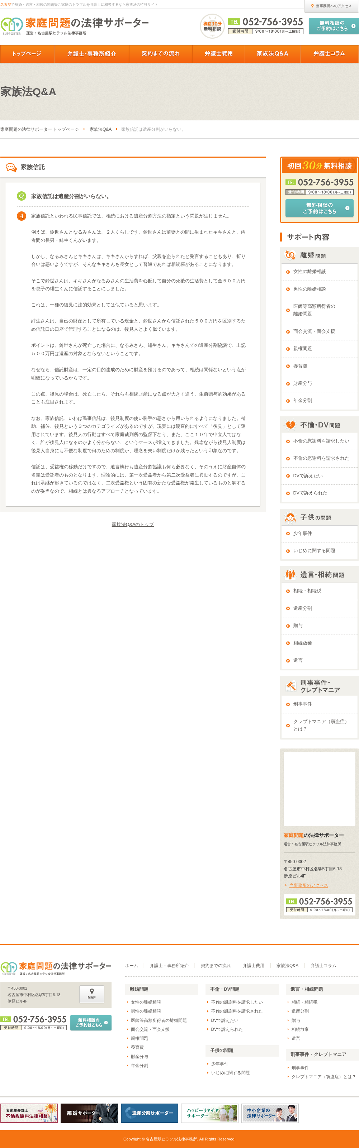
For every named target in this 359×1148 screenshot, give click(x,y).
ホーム (131, 965)
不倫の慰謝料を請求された (321, 458)
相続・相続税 (307, 590)
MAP (92, 994)
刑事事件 (302, 704)
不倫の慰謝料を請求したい (321, 441)
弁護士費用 (253, 965)
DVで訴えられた (310, 493)
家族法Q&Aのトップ (133, 524)
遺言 (298, 660)
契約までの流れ (216, 965)
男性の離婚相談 (309, 289)
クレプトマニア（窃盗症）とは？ (321, 725)
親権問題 (302, 348)
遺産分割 (302, 608)
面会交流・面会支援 (314, 331)
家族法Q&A (101, 129)
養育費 (300, 366)
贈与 (298, 625)
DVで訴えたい (308, 475)
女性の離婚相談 (309, 271)
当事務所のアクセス (308, 885)
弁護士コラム (323, 965)
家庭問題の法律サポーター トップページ (39, 129)
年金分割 (302, 400)
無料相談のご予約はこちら (319, 208)
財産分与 (302, 383)
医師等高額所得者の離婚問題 (314, 310)
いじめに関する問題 (314, 550)
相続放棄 (302, 643)
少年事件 (302, 533)
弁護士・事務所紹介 (169, 965)
